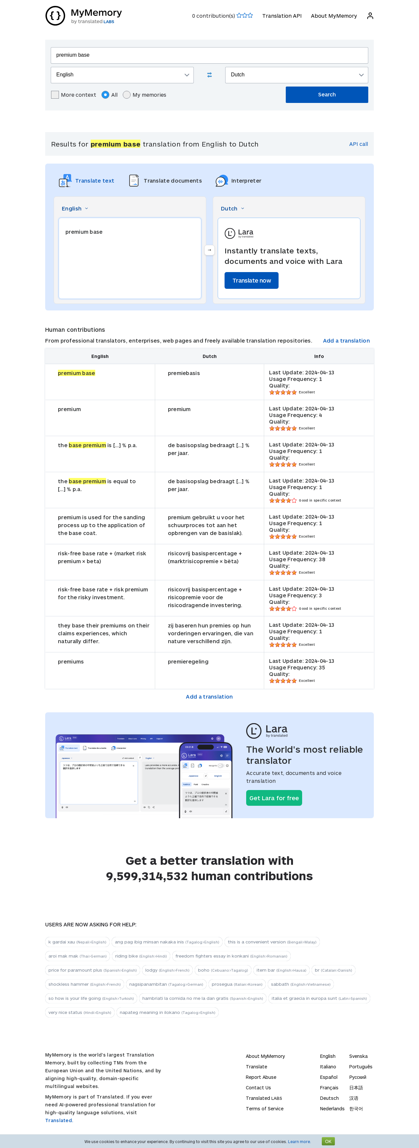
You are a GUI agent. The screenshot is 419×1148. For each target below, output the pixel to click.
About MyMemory (334, 15)
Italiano (328, 1066)
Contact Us (258, 1087)
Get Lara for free (274, 798)
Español (328, 1077)
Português (361, 1066)
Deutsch (329, 1098)
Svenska (358, 1056)
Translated (264, 1098)
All (109, 95)
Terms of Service (264, 1108)
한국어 (356, 1108)
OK (328, 1141)
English (328, 1056)
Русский (357, 1077)
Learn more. (299, 1141)
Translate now (251, 280)
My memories (144, 95)
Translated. (59, 1120)
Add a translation (346, 340)
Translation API (281, 15)
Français (329, 1087)
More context (73, 95)
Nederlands (332, 1108)
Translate (256, 1066)
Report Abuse (261, 1077)
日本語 (356, 1087)
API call (358, 144)
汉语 (353, 1098)
